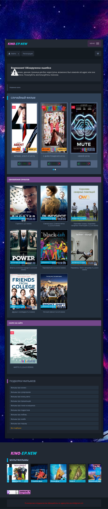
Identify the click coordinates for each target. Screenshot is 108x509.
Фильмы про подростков (20, 410)
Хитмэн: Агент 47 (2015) (24, 156)
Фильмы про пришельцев (21, 401)
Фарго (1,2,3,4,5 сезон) (23, 367)
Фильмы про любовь (19, 415)
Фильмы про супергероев (21, 392)
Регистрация (28, 54)
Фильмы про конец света (20, 397)
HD (14, 107)
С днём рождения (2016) (54, 156)
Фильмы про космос (18, 388)
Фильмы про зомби (18, 419)
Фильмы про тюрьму (19, 423)
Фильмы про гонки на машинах (23, 405)
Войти (14, 54)
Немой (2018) (84, 156)
